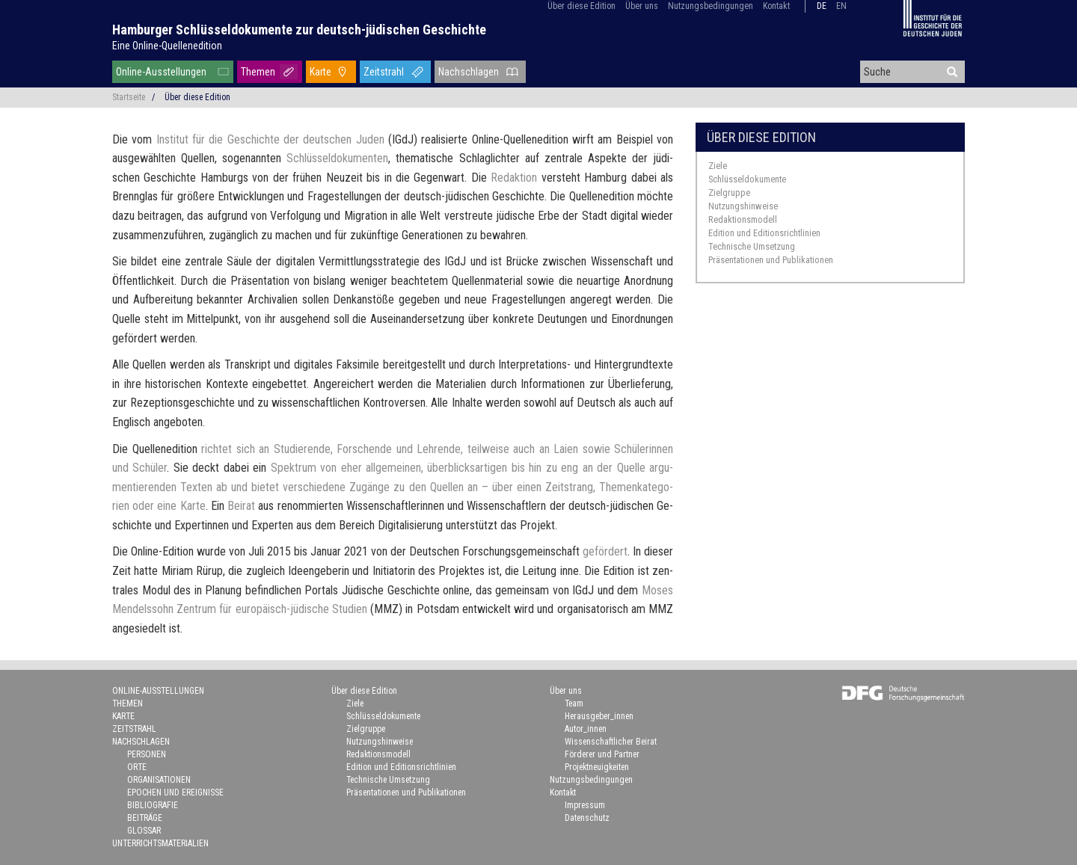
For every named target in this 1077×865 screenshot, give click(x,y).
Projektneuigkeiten (597, 767)
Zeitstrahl (383, 72)
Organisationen (159, 780)
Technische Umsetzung (751, 246)
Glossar (144, 830)
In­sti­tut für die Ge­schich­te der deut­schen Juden (270, 139)
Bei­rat (241, 506)
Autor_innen (586, 729)
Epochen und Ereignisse (175, 792)
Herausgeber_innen (599, 716)
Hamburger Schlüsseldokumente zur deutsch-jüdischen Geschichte (299, 29)
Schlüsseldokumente (747, 179)
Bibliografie (152, 805)
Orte (137, 767)
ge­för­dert (605, 551)
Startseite (128, 97)
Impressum (585, 805)
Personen (146, 754)
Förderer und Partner (602, 754)
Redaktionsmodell (742, 219)
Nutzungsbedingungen (710, 6)
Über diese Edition (581, 6)
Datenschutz (587, 818)
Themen (258, 72)
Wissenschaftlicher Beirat (611, 741)
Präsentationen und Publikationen (770, 259)
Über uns (641, 6)
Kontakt (776, 6)
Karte (320, 72)
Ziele (717, 165)
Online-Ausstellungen (161, 72)
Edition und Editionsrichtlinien (764, 232)
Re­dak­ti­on (514, 177)
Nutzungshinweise (743, 206)
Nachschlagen (468, 72)
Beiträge (144, 818)
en (841, 6)
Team (574, 703)
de (821, 6)
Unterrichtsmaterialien (160, 843)
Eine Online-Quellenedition (167, 46)
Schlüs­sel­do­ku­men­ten (337, 158)
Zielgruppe (729, 192)
